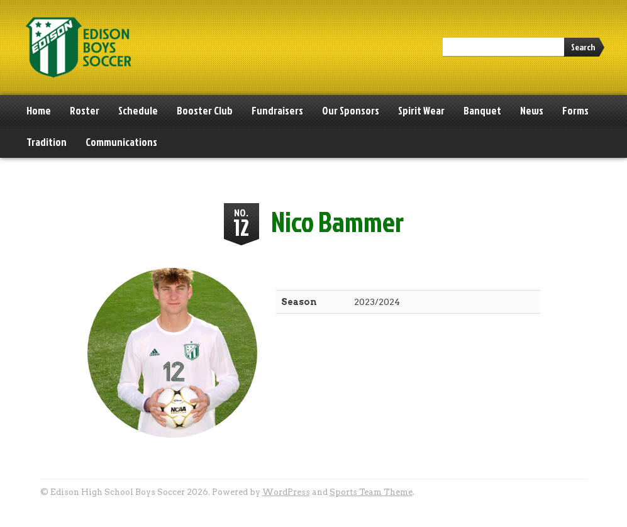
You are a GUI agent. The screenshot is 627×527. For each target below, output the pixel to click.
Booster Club (205, 110)
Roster (84, 110)
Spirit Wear (421, 110)
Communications (121, 142)
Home (38, 110)
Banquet (482, 110)
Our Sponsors (350, 110)
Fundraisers (277, 110)
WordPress (286, 492)
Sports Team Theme (371, 492)
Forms (575, 110)
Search (583, 47)
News (531, 110)
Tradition (46, 142)
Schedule (138, 110)
